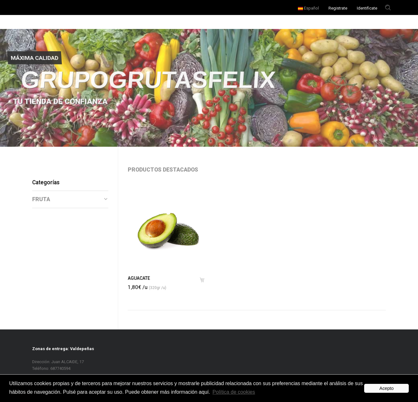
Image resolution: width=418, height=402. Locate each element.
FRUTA (69, 199)
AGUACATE (139, 278)
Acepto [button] (386, 388)
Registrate (337, 8)
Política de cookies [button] (234, 392)
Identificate (367, 8)
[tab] (70, 199)
